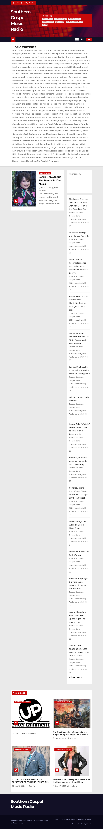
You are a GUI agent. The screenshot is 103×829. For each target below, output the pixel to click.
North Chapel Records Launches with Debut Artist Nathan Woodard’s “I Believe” (78, 266)
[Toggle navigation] (77, 39)
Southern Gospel (61, 19)
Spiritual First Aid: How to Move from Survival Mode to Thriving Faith (79, 370)
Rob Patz (31, 733)
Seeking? (75, 824)
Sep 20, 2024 (61, 738)
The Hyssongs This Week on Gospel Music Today (77, 525)
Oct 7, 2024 (20, 733)
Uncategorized (45, 173)
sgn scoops (59, 22)
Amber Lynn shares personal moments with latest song (78, 461)
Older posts (75, 677)
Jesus (45, 25)
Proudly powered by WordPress (23, 820)
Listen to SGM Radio (84, 820)
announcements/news (22, 702)
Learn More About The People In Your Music (50, 180)
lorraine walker (48, 22)
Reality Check (86, 824)
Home (15, 161)
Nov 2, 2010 (46, 187)
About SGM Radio (68, 820)
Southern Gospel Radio (74, 22)
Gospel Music (47, 19)
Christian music (74, 19)
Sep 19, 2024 (20, 786)
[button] (82, 39)
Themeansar (18, 823)
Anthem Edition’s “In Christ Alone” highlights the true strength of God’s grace (78, 303)
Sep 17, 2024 (61, 786)
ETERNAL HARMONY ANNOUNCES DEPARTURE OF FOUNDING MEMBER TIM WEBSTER (30, 782)
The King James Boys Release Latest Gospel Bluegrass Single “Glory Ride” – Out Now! (70, 734)
